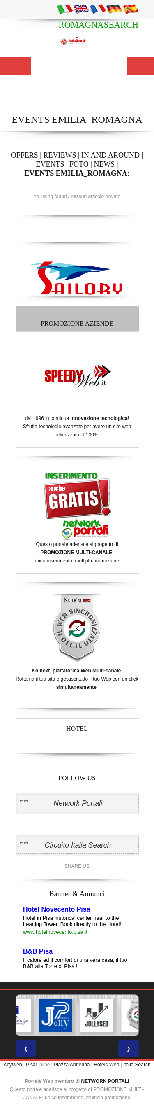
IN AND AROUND (110, 155)
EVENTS (50, 164)
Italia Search (137, 1065)
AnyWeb (12, 1065)
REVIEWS (59, 155)
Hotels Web (106, 1065)
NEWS (104, 164)
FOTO (79, 164)
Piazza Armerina (72, 1065)
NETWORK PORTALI (105, 1081)
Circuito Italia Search (78, 845)
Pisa (30, 1065)
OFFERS (24, 155)
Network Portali (77, 803)
